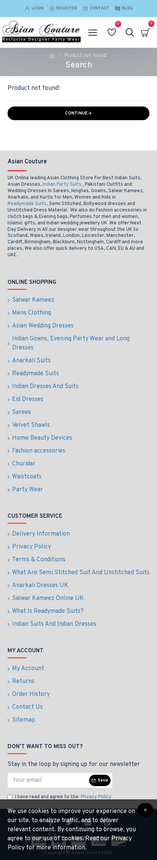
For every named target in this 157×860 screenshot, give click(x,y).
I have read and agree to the (60, 797)
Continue (76, 113)
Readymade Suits (27, 204)
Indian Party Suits (62, 185)
